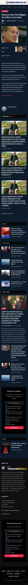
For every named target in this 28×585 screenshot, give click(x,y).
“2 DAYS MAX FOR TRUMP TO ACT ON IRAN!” (17, 262)
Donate (17, 573)
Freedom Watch (11, 21)
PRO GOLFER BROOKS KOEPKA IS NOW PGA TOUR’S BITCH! (18, 273)
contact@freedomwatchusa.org (11, 510)
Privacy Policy (14, 576)
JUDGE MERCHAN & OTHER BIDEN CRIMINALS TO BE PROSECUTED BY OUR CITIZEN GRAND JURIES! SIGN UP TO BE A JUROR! (13, 201)
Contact (10, 573)
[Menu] (2, 2)
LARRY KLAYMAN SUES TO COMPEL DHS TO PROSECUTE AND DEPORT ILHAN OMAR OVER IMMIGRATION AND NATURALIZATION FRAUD (18, 351)
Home (3, 571)
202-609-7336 (5, 514)
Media (17, 571)
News (4, 308)
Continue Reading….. (6, 95)
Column (4, 11)
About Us (10, 571)
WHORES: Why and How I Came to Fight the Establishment (18, 445)
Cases (23, 571)
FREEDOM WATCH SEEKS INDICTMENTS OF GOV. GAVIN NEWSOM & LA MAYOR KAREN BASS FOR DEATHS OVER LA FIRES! (13, 141)
